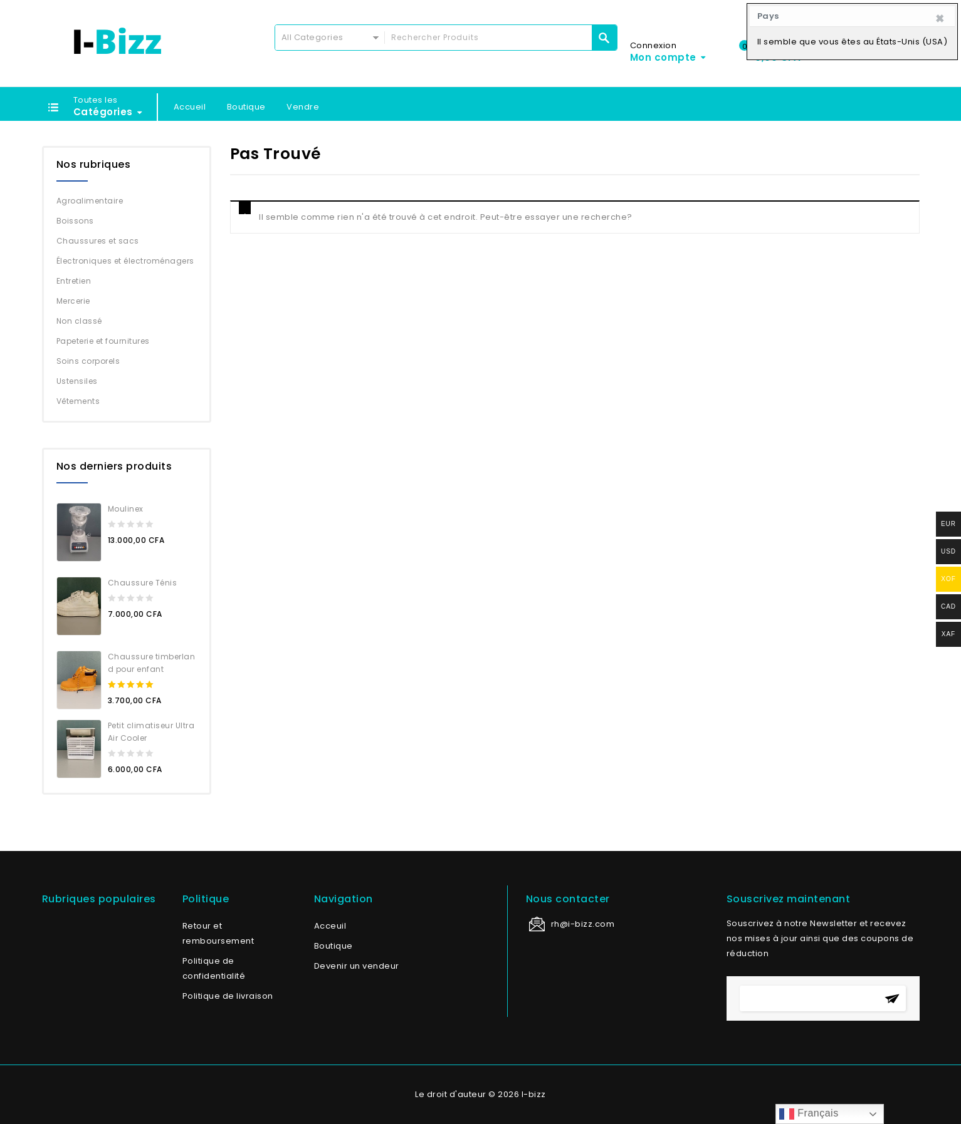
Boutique (246, 107)
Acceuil (330, 926)
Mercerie (73, 301)
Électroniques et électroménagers (125, 260)
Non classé (79, 321)
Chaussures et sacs (97, 240)
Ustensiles (77, 381)
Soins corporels (88, 361)
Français (808, 1113)
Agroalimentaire (89, 200)
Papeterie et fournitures (103, 341)
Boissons (75, 220)
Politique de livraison (227, 996)
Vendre (302, 107)
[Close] (940, 19)
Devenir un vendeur (356, 966)
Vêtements (78, 401)
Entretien (74, 281)
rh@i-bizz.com (583, 924)
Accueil (190, 107)
